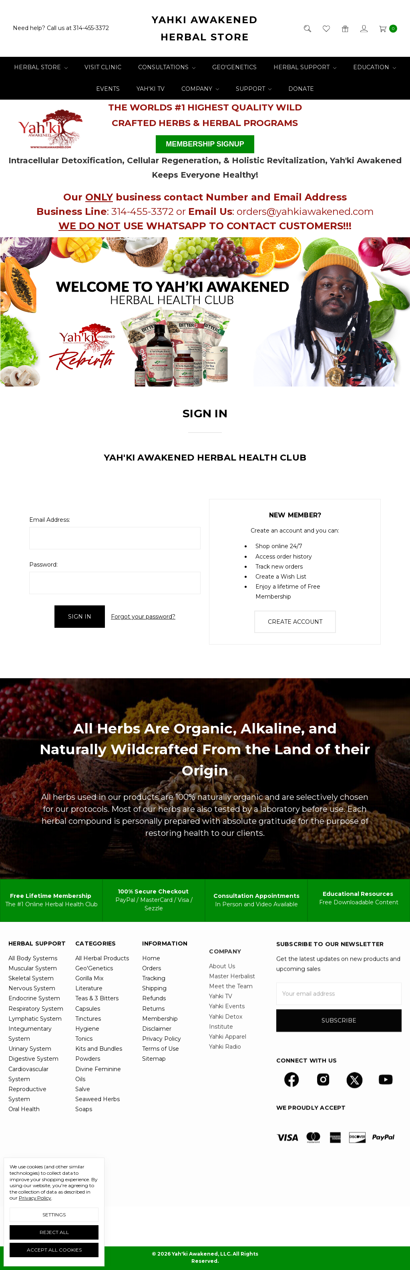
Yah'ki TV (151, 88)
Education (374, 67)
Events (108, 88)
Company (200, 88)
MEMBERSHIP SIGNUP (205, 144)
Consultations (166, 67)
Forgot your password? (143, 616)
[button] (50, 126)
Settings (54, 1215)
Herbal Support (304, 67)
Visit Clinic (102, 67)
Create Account (295, 621)
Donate (301, 88)
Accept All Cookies (54, 1250)
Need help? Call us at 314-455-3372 (61, 28)
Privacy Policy (35, 1198)
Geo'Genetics (234, 67)
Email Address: (49, 519)
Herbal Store (41, 67)
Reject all (54, 1232)
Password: (43, 564)
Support (254, 88)
